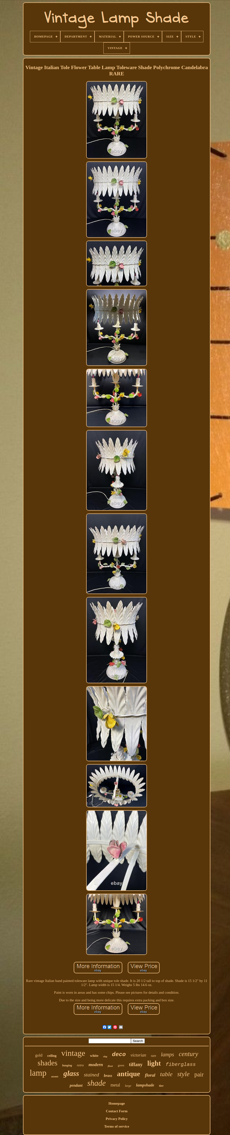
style (183, 1074)
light (154, 1063)
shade (96, 1083)
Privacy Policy (117, 1119)
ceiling (51, 1056)
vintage (73, 1053)
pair (199, 1074)
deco (119, 1054)
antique (128, 1074)
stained (91, 1075)
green (121, 1065)
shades (47, 1063)
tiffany (136, 1064)
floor (110, 1065)
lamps (167, 1055)
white (94, 1056)
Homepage (116, 1103)
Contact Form (116, 1111)
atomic (55, 1076)
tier (161, 1085)
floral (150, 1075)
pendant (76, 1085)
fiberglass (181, 1064)
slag (105, 1056)
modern (96, 1064)
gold (38, 1055)
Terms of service (116, 1126)
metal (115, 1085)
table (166, 1074)
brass (108, 1076)
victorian (138, 1055)
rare (153, 1056)
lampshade (145, 1085)
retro (80, 1065)
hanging (67, 1065)
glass (71, 1073)
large (128, 1085)
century (188, 1054)
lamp (38, 1073)
